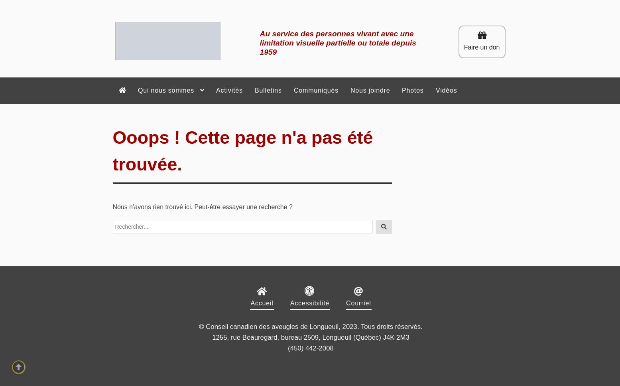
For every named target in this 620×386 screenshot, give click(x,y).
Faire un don (482, 41)
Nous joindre (370, 90)
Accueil (261, 303)
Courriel (358, 303)
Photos (413, 90)
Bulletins (268, 90)
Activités (229, 90)
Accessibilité (309, 303)
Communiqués (316, 90)
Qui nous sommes (166, 90)
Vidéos (446, 90)
